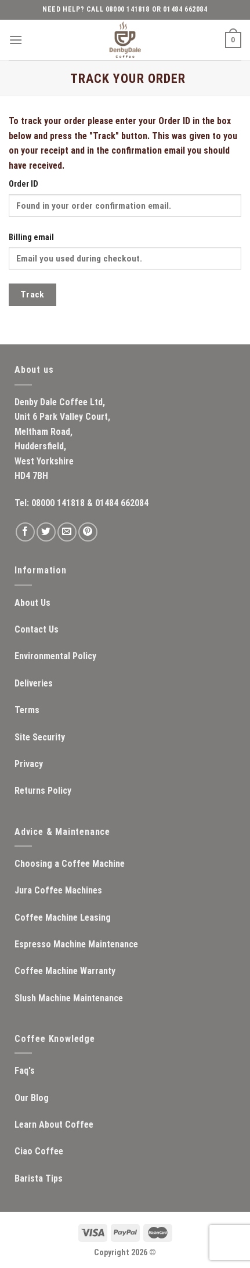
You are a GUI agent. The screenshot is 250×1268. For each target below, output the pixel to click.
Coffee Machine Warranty (65, 970)
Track (32, 294)
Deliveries (34, 683)
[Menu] (16, 40)
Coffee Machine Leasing (63, 917)
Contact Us (37, 629)
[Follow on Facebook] (25, 532)
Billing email (31, 237)
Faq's (25, 1070)
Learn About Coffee (54, 1124)
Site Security (40, 737)
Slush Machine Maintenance (69, 998)
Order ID (23, 184)
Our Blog (32, 1097)
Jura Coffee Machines (58, 890)
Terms (27, 709)
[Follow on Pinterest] (87, 532)
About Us (32, 602)
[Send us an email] (67, 532)
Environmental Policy (55, 656)
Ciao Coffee (39, 1151)
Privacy (29, 763)
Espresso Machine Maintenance (76, 944)
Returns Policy (43, 790)
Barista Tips (39, 1178)
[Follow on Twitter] (46, 532)
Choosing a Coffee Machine (70, 863)
